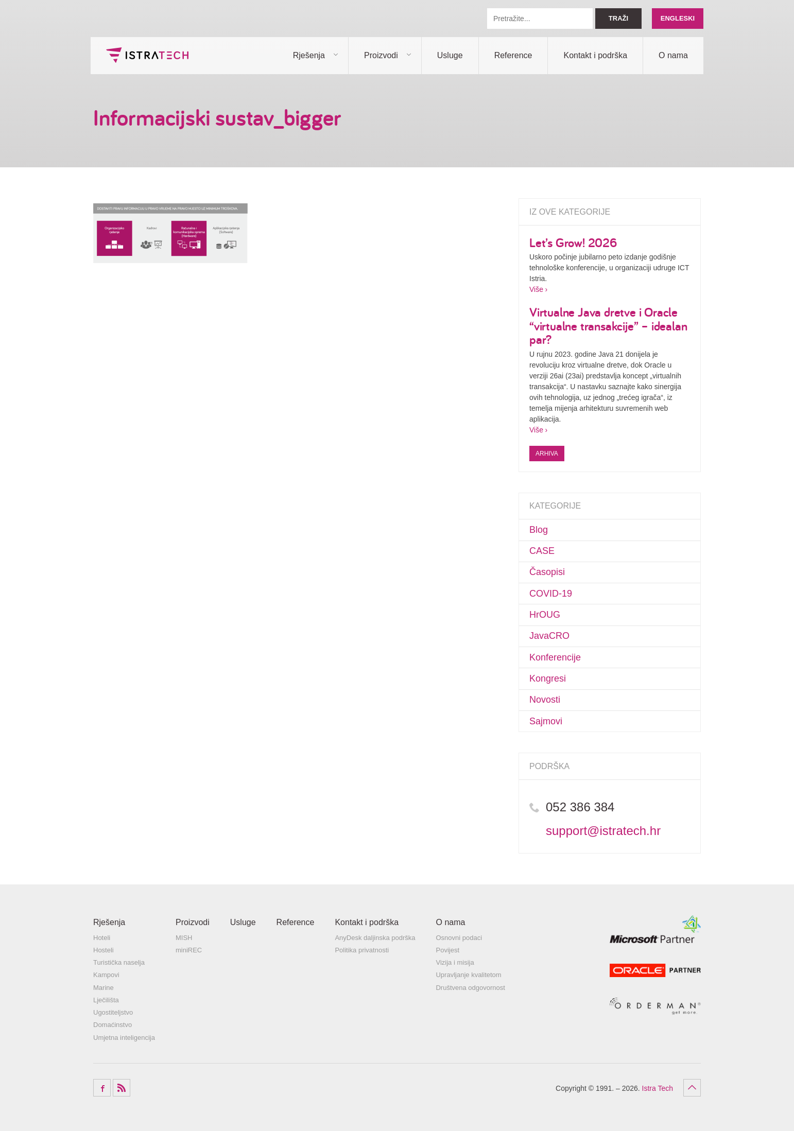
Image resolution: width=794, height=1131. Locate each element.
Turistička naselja (119, 962)
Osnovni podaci (459, 938)
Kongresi (547, 678)
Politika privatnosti (362, 950)
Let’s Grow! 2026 (573, 242)
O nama (673, 55)
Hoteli (101, 938)
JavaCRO (549, 636)
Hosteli (103, 950)
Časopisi (547, 572)
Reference (513, 55)
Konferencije (555, 657)
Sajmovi (545, 721)
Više (536, 289)
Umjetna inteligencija (124, 1037)
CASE (542, 551)
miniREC (189, 950)
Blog (538, 530)
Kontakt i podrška (595, 55)
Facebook (102, 1088)
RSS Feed (121, 1088)
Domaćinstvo (112, 1025)
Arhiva (547, 453)
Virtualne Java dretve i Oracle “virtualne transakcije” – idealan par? (608, 325)
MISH (184, 938)
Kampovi (106, 975)
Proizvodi (381, 55)
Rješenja (309, 55)
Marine (103, 987)
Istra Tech (147, 55)
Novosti (544, 699)
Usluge (450, 55)
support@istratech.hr (603, 831)
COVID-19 (550, 593)
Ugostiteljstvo (113, 1012)
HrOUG (544, 615)
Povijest (447, 950)
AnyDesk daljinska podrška (375, 938)
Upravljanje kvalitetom (468, 975)
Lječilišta (106, 1000)
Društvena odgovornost (470, 987)
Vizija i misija (455, 962)
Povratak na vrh (692, 1088)
